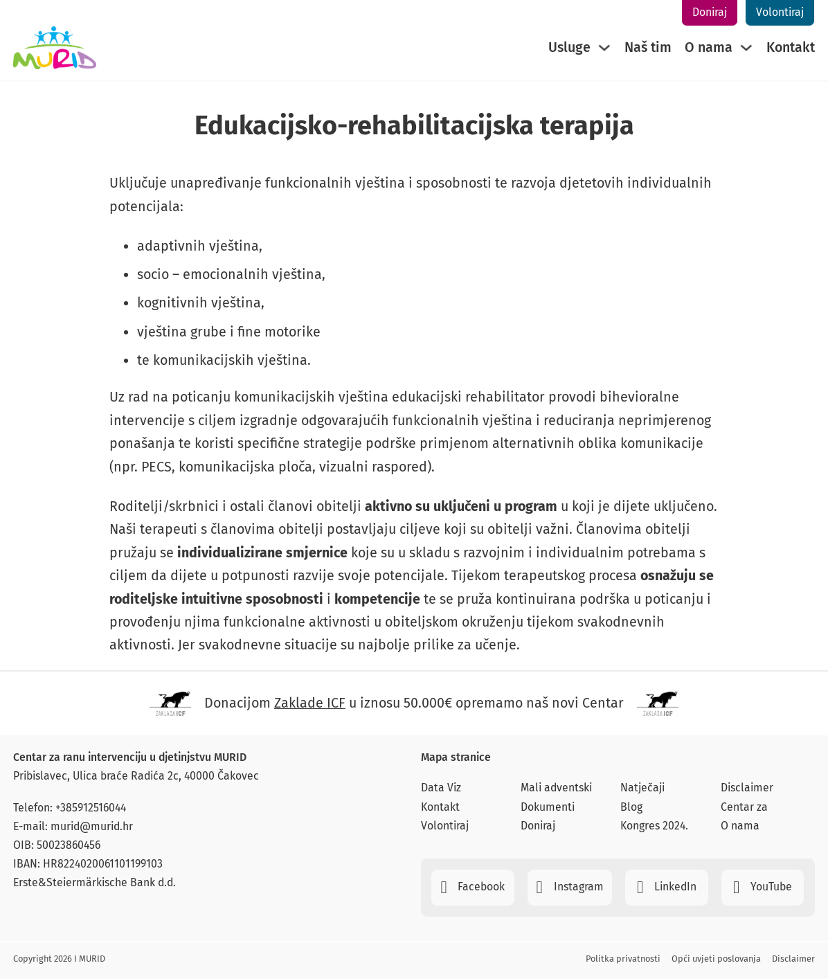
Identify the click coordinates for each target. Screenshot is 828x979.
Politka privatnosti (623, 958)
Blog (631, 807)
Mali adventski (556, 787)
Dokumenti (548, 807)
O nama (708, 47)
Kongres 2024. (654, 825)
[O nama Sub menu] (746, 48)
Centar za (744, 807)
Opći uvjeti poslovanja (716, 958)
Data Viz (441, 787)
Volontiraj (780, 12)
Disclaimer (747, 787)
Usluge (569, 47)
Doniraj (709, 12)
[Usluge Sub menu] (604, 48)
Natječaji (642, 787)
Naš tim (648, 47)
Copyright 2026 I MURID (59, 958)
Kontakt (790, 47)
